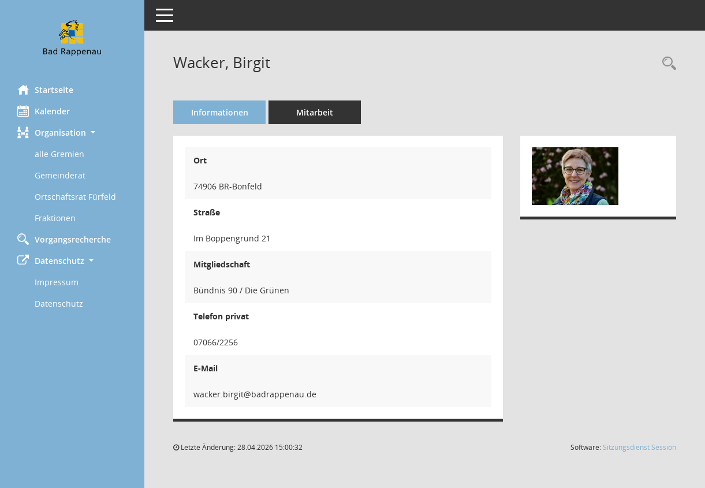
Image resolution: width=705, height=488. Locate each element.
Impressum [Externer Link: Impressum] (57, 282)
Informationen (219, 112)
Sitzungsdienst (639, 447)
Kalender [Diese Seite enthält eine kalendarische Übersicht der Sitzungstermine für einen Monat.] (43, 111)
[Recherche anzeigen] (666, 63)
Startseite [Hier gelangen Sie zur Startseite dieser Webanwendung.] (45, 89)
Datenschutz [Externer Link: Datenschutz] (59, 303)
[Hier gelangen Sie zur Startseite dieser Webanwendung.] (72, 38)
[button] (72, 132)
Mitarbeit (314, 112)
